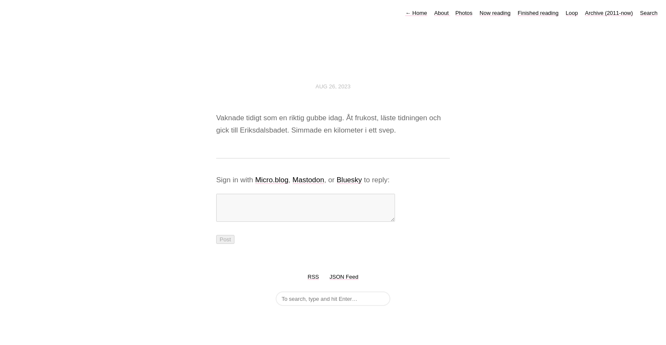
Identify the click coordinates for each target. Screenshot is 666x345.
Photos (463, 13)
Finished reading (538, 13)
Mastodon (309, 180)
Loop (572, 13)
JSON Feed (344, 282)
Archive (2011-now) (609, 13)
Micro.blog (271, 180)
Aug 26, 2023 (333, 86)
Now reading (495, 13)
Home (416, 13)
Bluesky (349, 180)
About (442, 13)
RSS (313, 282)
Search (649, 13)
